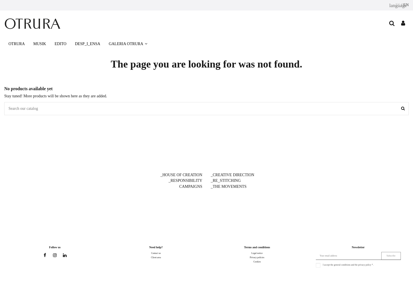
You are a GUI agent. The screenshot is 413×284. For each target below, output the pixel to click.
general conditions (342, 265)
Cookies (257, 261)
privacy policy (364, 265)
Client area (156, 257)
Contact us (156, 253)
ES (397, 5)
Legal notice (257, 253)
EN (406, 5)
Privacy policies (257, 257)
